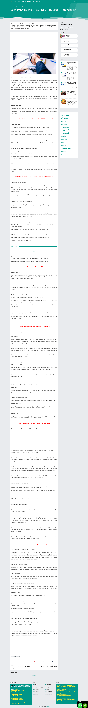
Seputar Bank (36, 691)
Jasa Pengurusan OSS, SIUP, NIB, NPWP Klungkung (20, 667)
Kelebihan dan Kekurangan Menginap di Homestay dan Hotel (72, 101)
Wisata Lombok (49, 694)
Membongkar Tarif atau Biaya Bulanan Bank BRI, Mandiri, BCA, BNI (72, 73)
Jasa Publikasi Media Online (38, 687)
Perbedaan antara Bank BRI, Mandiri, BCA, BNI (71, 83)
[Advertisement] (34, 41)
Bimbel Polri (38, 1)
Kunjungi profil (66, 36)
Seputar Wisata (49, 691)
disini (17, 689)
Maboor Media (48, 706)
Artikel (18, 1)
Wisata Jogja (36, 694)
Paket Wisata (36, 689)
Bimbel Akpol (29, 1)
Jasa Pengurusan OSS (16, 656)
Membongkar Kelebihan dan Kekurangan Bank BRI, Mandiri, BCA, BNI (71, 63)
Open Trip (24, 1)
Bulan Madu (48, 684)
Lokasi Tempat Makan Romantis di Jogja (71, 92)
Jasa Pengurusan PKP (50, 686)
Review (47, 689)
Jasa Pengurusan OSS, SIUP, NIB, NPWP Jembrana (48, 667)
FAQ (15, 1)
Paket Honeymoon (49, 687)
